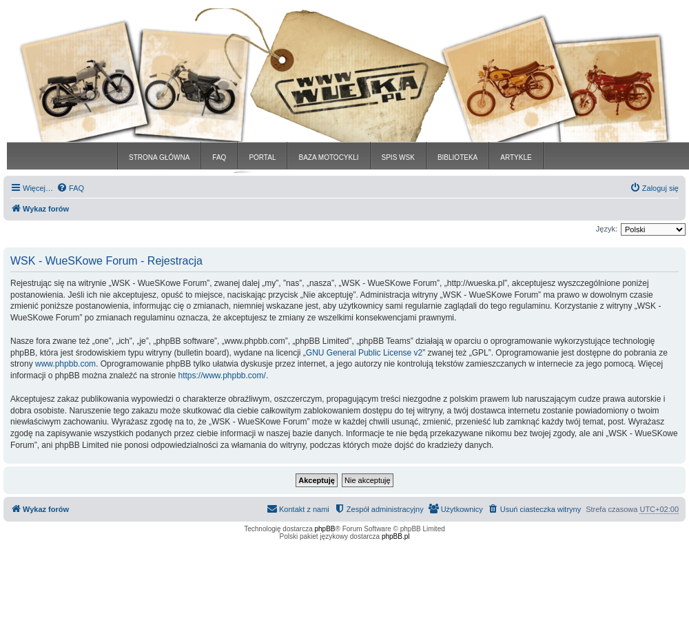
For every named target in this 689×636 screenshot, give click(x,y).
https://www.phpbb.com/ (221, 375)
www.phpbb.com (65, 364)
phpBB (325, 529)
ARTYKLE (515, 157)
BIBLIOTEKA (457, 157)
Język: (606, 229)
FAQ (219, 157)
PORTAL (262, 157)
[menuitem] (70, 188)
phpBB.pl (396, 536)
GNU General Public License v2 (364, 353)
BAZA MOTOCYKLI (328, 157)
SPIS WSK (398, 157)
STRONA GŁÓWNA (159, 157)
